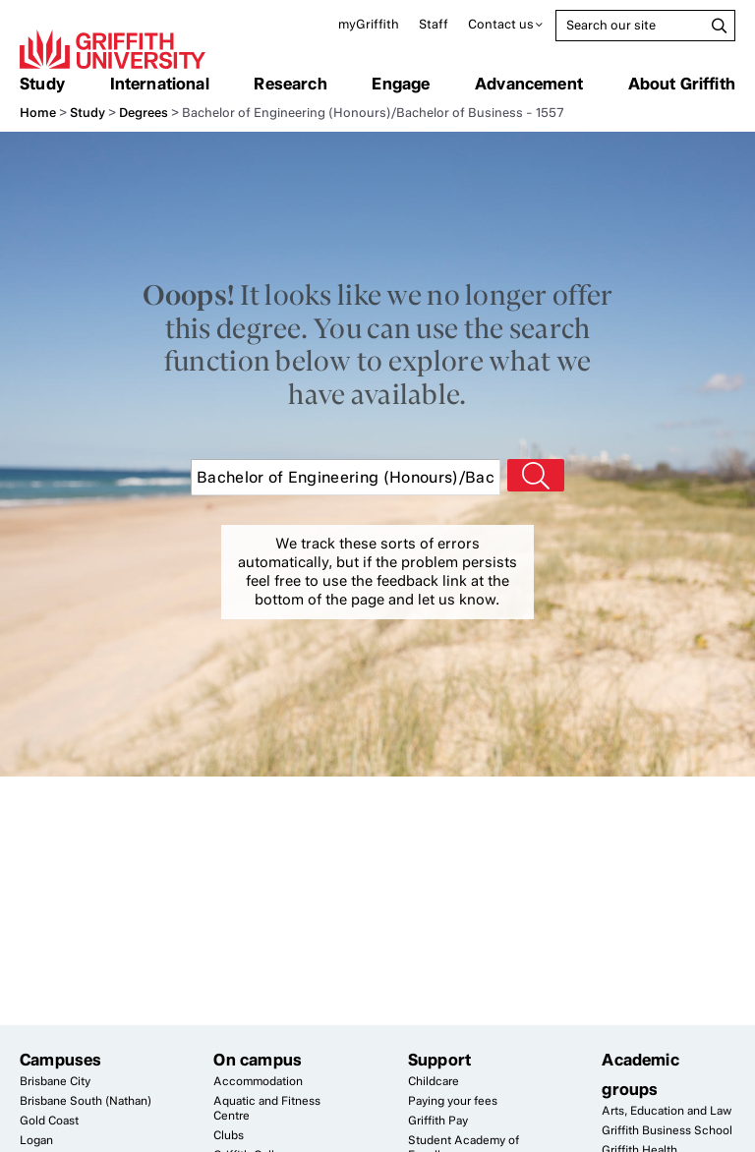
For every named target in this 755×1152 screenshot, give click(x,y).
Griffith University (112, 49)
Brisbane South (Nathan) (85, 1101)
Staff (433, 24)
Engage (401, 83)
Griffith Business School (667, 1130)
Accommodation (258, 1081)
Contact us (501, 24)
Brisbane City (55, 1081)
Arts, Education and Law (666, 1111)
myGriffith (368, 24)
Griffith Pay (438, 1120)
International (159, 83)
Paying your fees (452, 1101)
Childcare (433, 1081)
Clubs (228, 1135)
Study (42, 83)
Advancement (529, 83)
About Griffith (681, 83)
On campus (257, 1059)
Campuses (60, 1059)
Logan (36, 1140)
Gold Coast (49, 1120)
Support (439, 1059)
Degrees (143, 112)
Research (290, 83)
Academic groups (640, 1074)
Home (38, 112)
